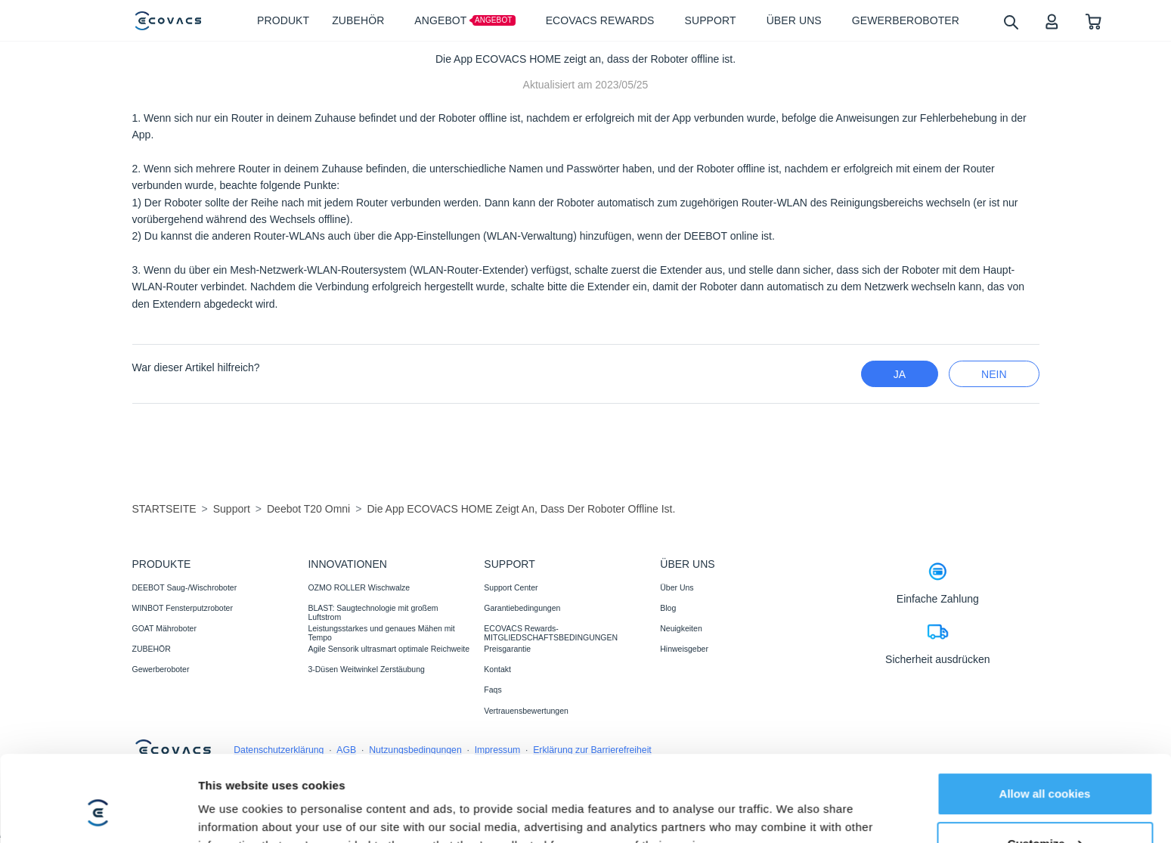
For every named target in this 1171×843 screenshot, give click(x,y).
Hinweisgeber (684, 648)
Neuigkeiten (681, 628)
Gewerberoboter (161, 669)
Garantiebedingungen (522, 607)
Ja (900, 374)
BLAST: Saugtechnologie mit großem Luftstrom (373, 612)
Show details (233, 813)
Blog (668, 607)
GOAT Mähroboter (164, 628)
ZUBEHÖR (151, 648)
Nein (993, 374)
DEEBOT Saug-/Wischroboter (184, 587)
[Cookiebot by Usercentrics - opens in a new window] (98, 813)
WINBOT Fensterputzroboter (182, 607)
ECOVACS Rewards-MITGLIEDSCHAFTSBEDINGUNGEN (551, 633)
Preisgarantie (507, 648)
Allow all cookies (1045, 720)
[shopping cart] (1093, 21)
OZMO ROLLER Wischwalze (359, 587)
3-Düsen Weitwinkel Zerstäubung (366, 669)
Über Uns (676, 587)
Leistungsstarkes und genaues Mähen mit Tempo (381, 633)
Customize (1045, 769)
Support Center (510, 587)
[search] (1010, 21)
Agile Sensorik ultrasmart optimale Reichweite (388, 648)
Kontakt (497, 669)
